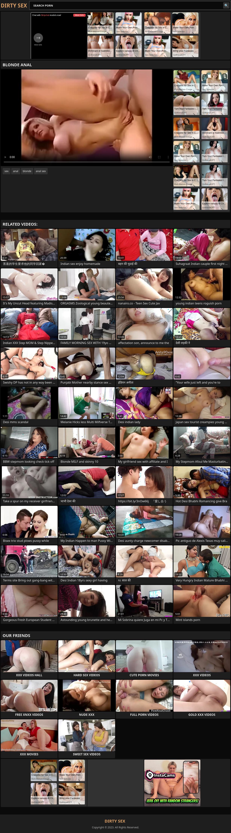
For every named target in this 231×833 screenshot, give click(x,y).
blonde (27, 171)
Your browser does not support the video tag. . (87, 117)
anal (15, 171)
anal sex (41, 171)
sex (6, 171)
